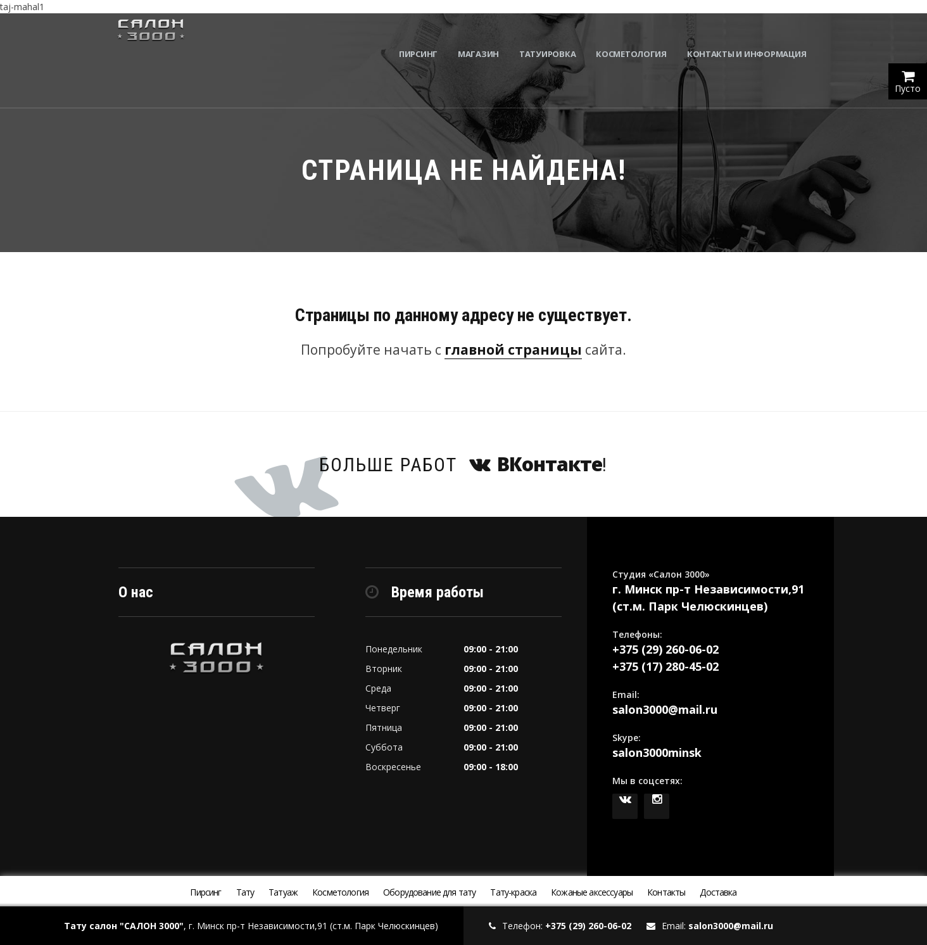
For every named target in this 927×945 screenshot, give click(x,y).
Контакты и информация (754, 38)
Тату (245, 892)
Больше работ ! (463, 464)
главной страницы (513, 349)
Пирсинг (425, 38)
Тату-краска (513, 892)
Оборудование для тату (429, 892)
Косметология (638, 38)
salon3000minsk (657, 752)
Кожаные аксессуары (592, 892)
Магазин (485, 38)
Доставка (718, 892)
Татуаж (283, 892)
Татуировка (554, 38)
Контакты (666, 892)
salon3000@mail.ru (664, 709)
